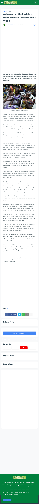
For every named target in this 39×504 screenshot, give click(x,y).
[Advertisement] (19, 50)
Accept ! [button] (6, 500)
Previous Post (6, 339)
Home (5, 11)
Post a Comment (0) (19, 333)
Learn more (14, 494)
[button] (2, 2)
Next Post (34, 339)
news (9, 11)
